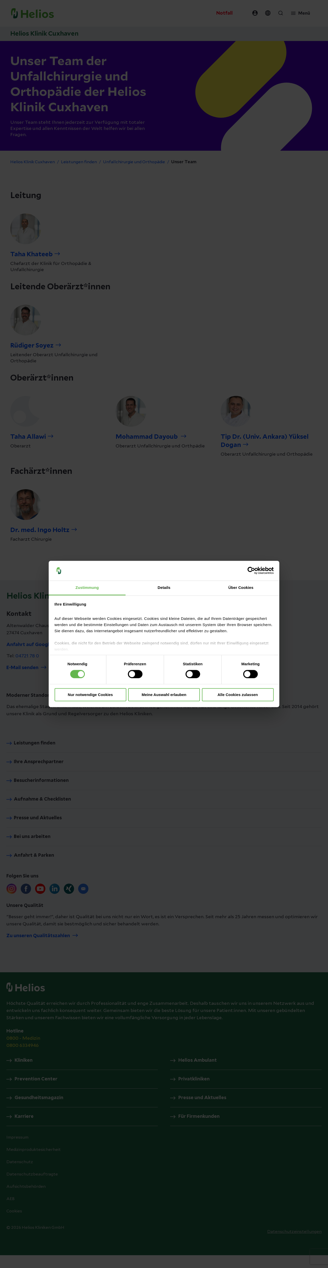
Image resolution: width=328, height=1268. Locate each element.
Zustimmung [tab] (87, 587)
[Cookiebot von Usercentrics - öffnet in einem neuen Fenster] (251, 571)
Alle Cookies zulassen (238, 694)
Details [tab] (164, 587)
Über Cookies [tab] (240, 587)
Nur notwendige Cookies (90, 694)
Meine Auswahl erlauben (164, 694)
